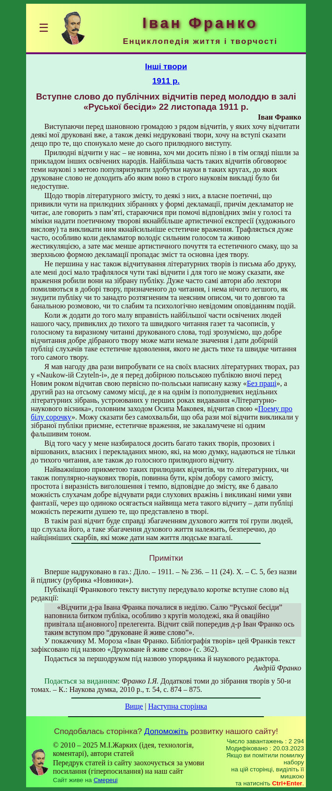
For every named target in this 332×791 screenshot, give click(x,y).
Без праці (261, 383)
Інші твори (166, 66)
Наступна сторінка (177, 706)
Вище (134, 706)
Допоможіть (166, 731)
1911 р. (166, 81)
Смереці (106, 780)
